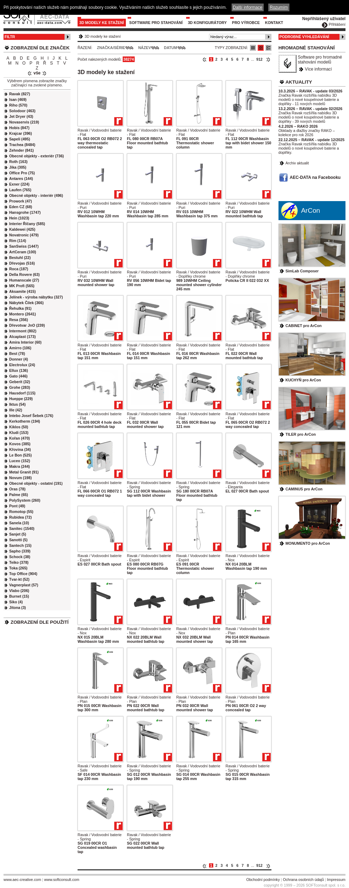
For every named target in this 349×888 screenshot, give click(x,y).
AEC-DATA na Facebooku (315, 177)
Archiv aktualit (297, 163)
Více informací (318, 69)
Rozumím (279, 7)
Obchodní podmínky (263, 879)
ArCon (311, 210)
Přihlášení (337, 24)
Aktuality (299, 82)
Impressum (336, 879)
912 (259, 59)
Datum (170, 48)
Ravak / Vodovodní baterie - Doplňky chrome (198, 274)
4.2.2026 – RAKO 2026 (298, 126)
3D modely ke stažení (101, 22)
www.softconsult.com (61, 879)
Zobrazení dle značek (40, 47)
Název (144, 48)
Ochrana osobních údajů (303, 879)
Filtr (10, 37)
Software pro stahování (156, 22)
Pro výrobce (246, 22)
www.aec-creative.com (22, 879)
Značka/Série (111, 48)
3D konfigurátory (207, 22)
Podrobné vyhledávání (304, 37)
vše (37, 73)
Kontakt (274, 22)
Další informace (247, 7)
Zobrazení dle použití (39, 622)
